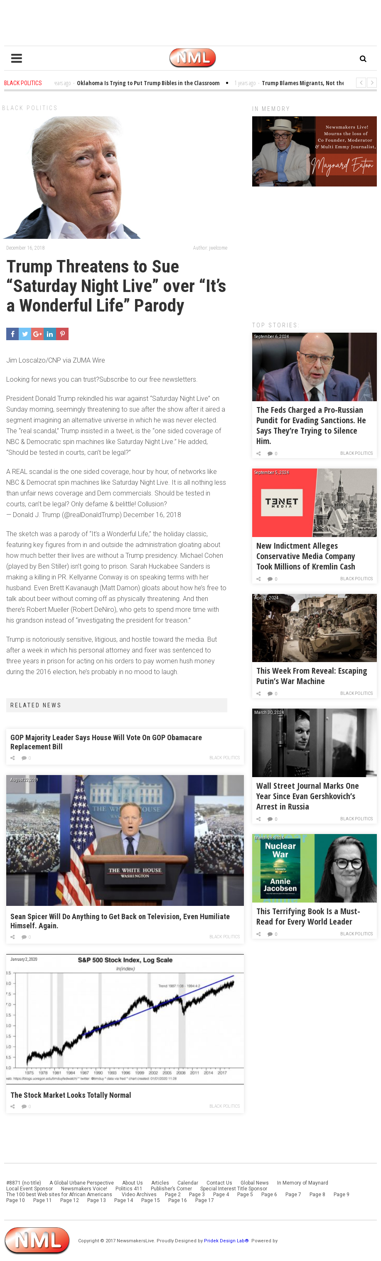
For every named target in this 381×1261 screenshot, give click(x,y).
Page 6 (269, 1194)
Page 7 (293, 1194)
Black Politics (30, 108)
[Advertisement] (314, 250)
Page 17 (204, 1200)
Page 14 (123, 1200)
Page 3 (197, 1194)
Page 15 (150, 1200)
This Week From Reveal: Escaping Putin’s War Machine (311, 676)
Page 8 (317, 1194)
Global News (255, 1183)
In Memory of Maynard (302, 1183)
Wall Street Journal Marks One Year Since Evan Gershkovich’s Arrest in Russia (307, 796)
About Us (132, 1183)
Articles (160, 1183)
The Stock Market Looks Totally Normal (70, 1095)
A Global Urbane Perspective (81, 1183)
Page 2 (173, 1194)
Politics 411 (129, 1189)
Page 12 (69, 1200)
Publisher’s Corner (171, 1189)
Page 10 (15, 1200)
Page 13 (96, 1200)
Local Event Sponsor (29, 1189)
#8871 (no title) (23, 1183)
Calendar (187, 1183)
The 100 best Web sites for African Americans (59, 1194)
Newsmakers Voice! (84, 1189)
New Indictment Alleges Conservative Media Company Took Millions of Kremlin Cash (305, 556)
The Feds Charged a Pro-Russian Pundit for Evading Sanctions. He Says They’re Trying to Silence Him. (311, 425)
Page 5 (245, 1194)
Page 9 (341, 1194)
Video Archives (139, 1194)
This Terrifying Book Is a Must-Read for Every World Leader (308, 916)
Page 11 (42, 1200)
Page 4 (221, 1194)
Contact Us (219, 1183)
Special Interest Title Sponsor (233, 1189)
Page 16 (177, 1200)
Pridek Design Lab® (227, 1241)
